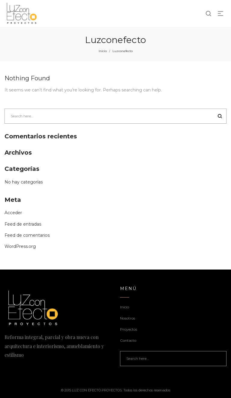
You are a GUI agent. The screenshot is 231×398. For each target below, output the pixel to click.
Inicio (103, 51)
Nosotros (127, 318)
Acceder (13, 212)
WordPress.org (20, 246)
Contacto (128, 340)
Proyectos (128, 329)
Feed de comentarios (27, 235)
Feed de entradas (23, 224)
